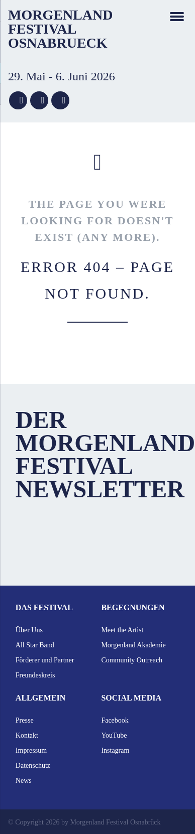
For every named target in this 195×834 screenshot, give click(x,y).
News (24, 780)
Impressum (31, 750)
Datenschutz (33, 765)
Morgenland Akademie (133, 645)
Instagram (115, 750)
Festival (42, 29)
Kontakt (27, 735)
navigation (176, 16)
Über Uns (29, 630)
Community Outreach (131, 660)
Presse (25, 720)
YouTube (114, 735)
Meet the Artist (122, 630)
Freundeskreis (35, 675)
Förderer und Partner (45, 660)
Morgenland (60, 15)
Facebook (114, 720)
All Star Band (35, 645)
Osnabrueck (58, 43)
